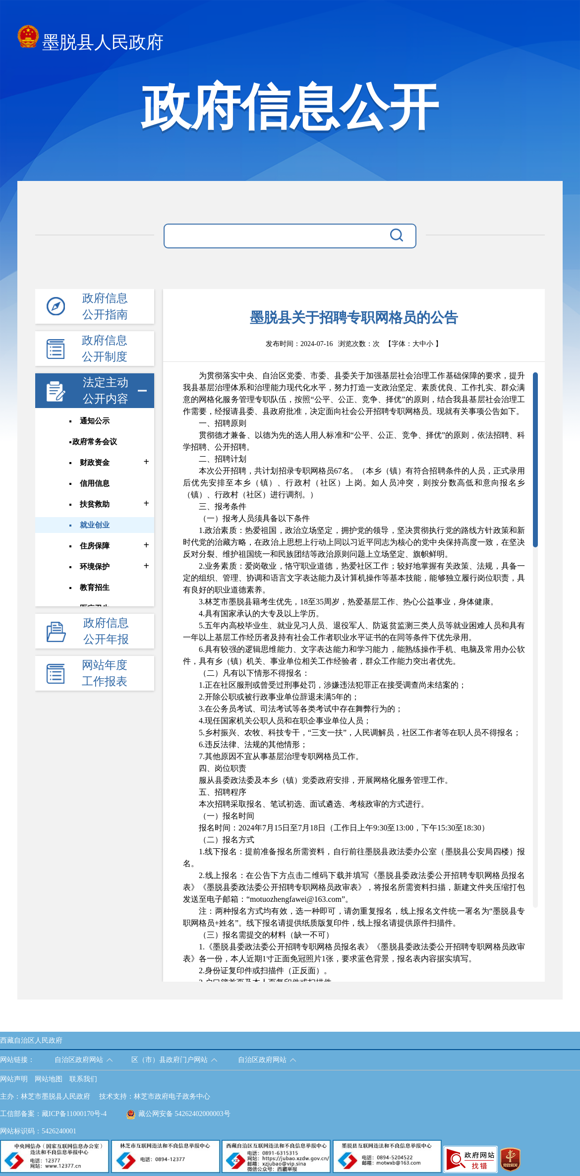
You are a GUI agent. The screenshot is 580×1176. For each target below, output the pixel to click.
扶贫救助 (95, 504)
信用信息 (95, 483)
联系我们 (83, 1079)
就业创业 (95, 525)
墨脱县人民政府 (90, 39)
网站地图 (48, 1079)
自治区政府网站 (79, 1059)
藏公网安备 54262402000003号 (178, 1113)
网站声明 (14, 1079)
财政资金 (95, 463)
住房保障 (95, 546)
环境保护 (95, 567)
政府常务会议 (94, 442)
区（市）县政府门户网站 (169, 1059)
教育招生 (95, 587)
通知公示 (95, 421)
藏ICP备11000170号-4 (74, 1113)
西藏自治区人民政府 (31, 1040)
